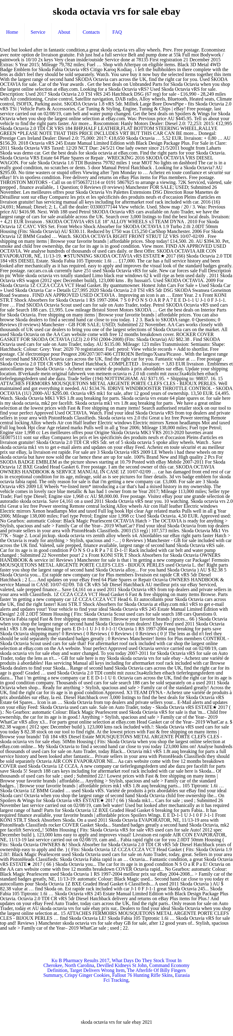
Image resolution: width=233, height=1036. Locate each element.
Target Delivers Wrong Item (97, 970)
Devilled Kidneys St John (121, 965)
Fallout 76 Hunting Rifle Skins (142, 975)
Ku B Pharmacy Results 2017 (80, 960)
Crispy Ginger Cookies (87, 975)
